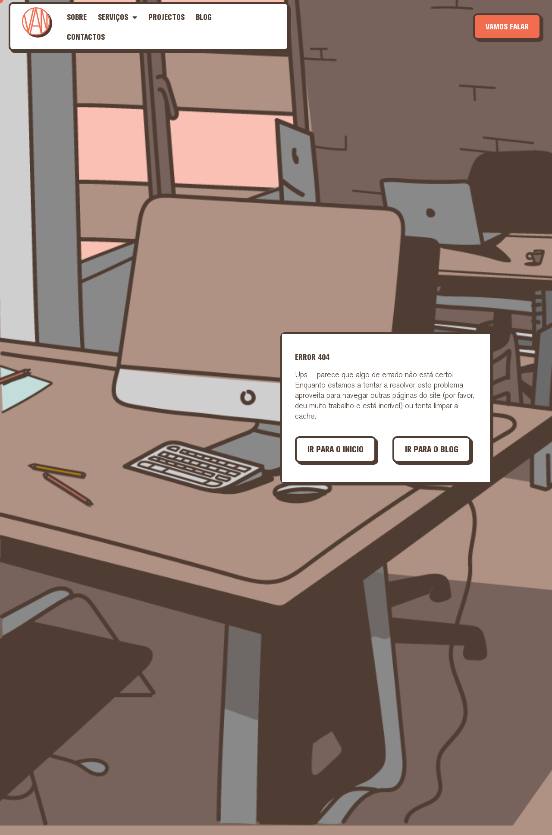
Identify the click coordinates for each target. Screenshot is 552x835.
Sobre (77, 17)
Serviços (117, 17)
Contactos (86, 36)
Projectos (166, 17)
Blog (204, 17)
